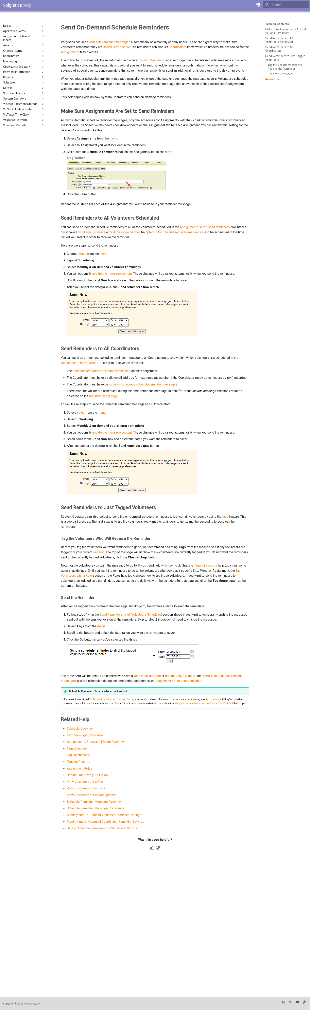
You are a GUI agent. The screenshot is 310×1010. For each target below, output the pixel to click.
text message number (125, 232)
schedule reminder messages (109, 42)
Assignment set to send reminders (178, 681)
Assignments (70, 52)
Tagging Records (205, 565)
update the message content (112, 273)
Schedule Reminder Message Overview (94, 802)
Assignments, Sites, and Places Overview (96, 742)
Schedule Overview (80, 728)
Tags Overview (77, 748)
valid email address (91, 232)
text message (214, 699)
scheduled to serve (116, 47)
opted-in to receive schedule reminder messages (143, 384)
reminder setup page (103, 396)
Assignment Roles (79, 768)
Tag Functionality (78, 755)
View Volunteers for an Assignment (91, 795)
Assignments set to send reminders (205, 227)
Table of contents (277, 24)
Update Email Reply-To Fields (87, 775)
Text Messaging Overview (85, 735)
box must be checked (101, 371)
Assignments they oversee (79, 363)
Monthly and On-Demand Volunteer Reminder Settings (104, 815)
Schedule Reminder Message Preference (95, 808)
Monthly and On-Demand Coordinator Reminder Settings (105, 821)
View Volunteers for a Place (86, 788)
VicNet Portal (126, 699)
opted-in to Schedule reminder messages (174, 232)
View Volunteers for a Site (85, 782)
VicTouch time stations (102, 699)
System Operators (151, 60)
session (98, 552)
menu (113, 138)
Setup (82, 254)
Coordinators (177, 47)
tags (225, 516)
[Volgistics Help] (17, 6)
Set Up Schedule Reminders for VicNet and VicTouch (204, 703)
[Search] (286, 4)
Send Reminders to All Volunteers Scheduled (131, 614)
